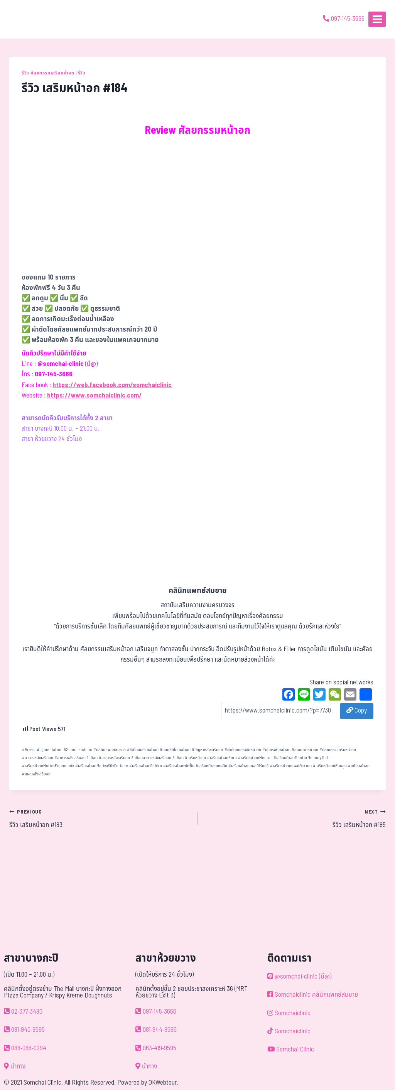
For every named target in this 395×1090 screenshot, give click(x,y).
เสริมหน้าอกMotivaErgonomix (48, 766)
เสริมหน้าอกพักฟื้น (178, 766)
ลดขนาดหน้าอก (305, 749)
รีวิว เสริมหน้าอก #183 (100, 819)
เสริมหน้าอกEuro (222, 758)
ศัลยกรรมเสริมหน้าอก (337, 749)
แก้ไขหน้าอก (359, 766)
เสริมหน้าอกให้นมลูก (330, 766)
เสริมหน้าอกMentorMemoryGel (300, 758)
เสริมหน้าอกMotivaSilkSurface (101, 766)
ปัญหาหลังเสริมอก (207, 749)
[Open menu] (377, 19)
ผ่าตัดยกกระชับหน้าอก (243, 749)
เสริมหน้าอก (195, 758)
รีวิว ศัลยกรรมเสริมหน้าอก (48, 72)
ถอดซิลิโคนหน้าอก (175, 749)
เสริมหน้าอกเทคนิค (211, 766)
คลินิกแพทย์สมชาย (109, 749)
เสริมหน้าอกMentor (255, 758)
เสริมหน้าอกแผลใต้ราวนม (291, 766)
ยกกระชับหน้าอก (276, 749)
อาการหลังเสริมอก (37, 758)
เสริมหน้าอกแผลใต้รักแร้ (248, 766)
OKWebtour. (163, 1083)
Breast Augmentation (42, 749)
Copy (356, 711)
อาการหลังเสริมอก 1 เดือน (76, 758)
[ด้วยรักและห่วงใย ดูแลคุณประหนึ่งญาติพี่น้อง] (28, 19)
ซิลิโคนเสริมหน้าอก (143, 749)
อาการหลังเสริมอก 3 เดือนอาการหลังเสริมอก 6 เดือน (141, 758)
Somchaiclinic (78, 749)
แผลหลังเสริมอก (36, 774)
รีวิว (82, 72)
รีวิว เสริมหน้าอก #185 (295, 819)
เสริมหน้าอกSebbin (145, 766)
